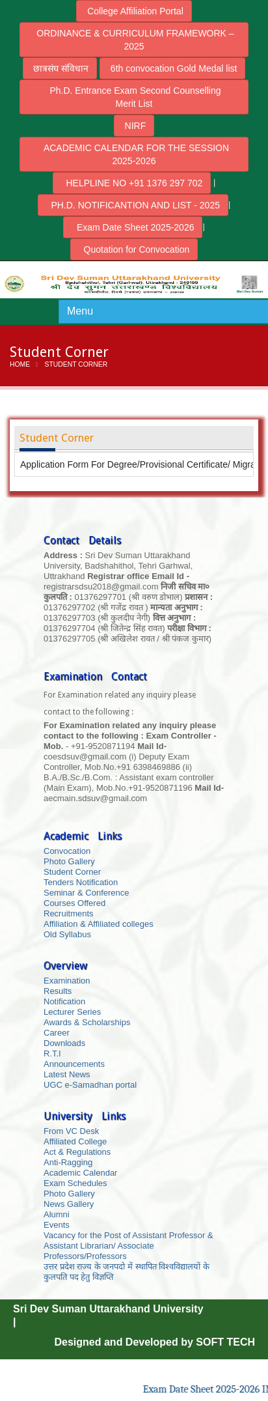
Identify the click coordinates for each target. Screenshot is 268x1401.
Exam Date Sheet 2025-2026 (133, 227)
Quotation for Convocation (134, 249)
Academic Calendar (80, 1173)
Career (57, 1033)
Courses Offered (74, 903)
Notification (64, 1001)
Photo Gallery (69, 861)
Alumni (57, 1214)
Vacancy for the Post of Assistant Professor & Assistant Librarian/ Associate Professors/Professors (128, 1245)
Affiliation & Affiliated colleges (99, 924)
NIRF (134, 125)
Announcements (74, 1064)
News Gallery (69, 1204)
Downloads (64, 1043)
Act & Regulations (77, 1152)
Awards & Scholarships (87, 1022)
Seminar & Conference (86, 893)
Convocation (67, 851)
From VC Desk (71, 1131)
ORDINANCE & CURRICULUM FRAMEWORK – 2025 (134, 39)
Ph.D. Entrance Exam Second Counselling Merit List (134, 97)
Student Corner (72, 872)
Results (58, 991)
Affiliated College (75, 1141)
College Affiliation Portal (134, 11)
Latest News (67, 1074)
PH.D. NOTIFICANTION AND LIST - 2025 (133, 205)
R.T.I (52, 1053)
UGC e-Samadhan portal (90, 1085)
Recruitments (69, 913)
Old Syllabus (67, 934)
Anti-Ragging (68, 1162)
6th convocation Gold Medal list (172, 68)
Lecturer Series (72, 1012)
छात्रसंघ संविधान (60, 68)
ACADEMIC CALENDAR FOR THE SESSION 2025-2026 (134, 154)
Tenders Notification (81, 882)
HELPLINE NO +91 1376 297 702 (132, 183)
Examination (67, 980)
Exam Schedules (75, 1183)
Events (57, 1225)
